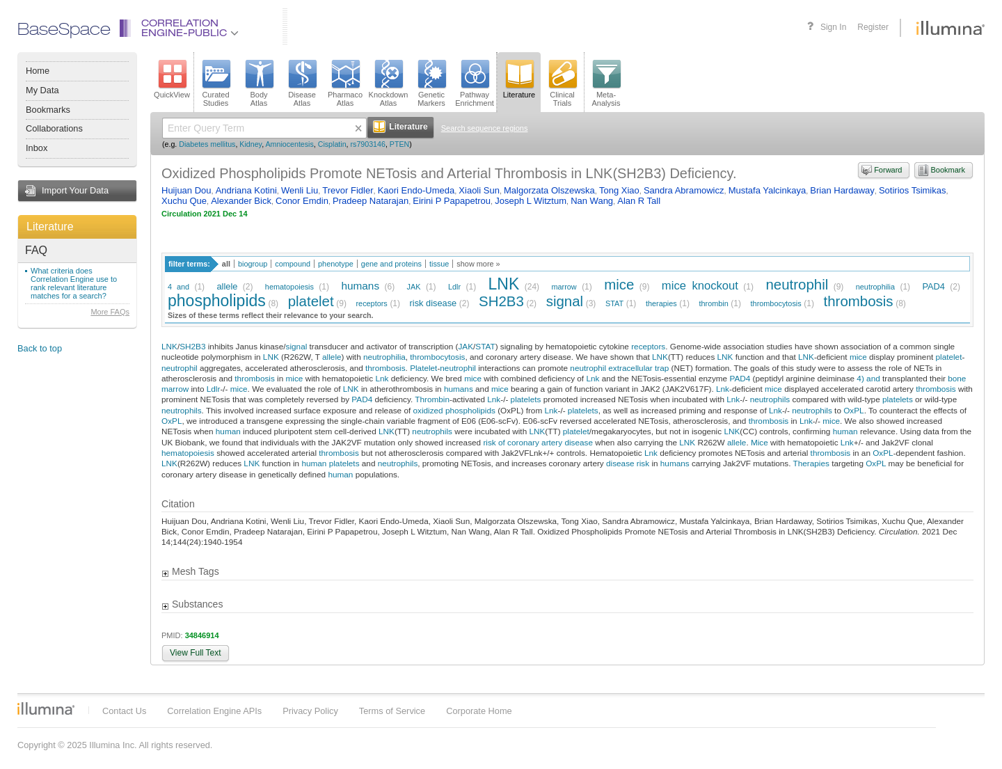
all (226, 264)
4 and (178, 287)
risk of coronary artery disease (538, 442)
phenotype (335, 264)
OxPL (853, 410)
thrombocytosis (776, 303)
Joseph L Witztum (530, 201)
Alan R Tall (638, 201)
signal (564, 301)
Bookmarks (48, 109)
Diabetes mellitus (207, 144)
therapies (661, 303)
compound (292, 264)
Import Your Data (75, 190)
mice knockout (700, 285)
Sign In (833, 27)
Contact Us (124, 711)
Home (37, 70)
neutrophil (796, 284)
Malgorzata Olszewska (549, 190)
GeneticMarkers (431, 83)
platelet (311, 301)
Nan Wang (592, 201)
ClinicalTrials (562, 83)
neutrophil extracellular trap (619, 367)
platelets (526, 399)
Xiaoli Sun (479, 190)
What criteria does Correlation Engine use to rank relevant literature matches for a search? (74, 283)
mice (619, 284)
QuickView (172, 79)
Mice (759, 442)
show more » (478, 264)
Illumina (45, 708)
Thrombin (432, 399)
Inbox (36, 148)
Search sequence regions (484, 128)
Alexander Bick (241, 201)
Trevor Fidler (347, 190)
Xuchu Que (184, 201)
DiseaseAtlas (302, 83)
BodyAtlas (259, 83)
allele (227, 286)
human (228, 431)
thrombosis (858, 301)
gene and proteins (391, 264)
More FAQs (109, 312)
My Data (42, 90)
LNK (504, 284)
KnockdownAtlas (388, 83)
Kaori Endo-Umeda (416, 190)
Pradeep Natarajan (370, 201)
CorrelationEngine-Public (190, 28)
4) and (868, 378)
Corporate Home (479, 711)
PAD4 (933, 286)
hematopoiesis (289, 287)
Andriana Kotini (246, 190)
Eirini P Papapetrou (452, 201)
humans (360, 286)
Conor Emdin (302, 201)
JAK (414, 287)
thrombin (713, 303)
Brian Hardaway (842, 190)
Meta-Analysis (606, 83)
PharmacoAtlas (345, 83)
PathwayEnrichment (474, 83)
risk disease (433, 303)
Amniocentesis (290, 144)
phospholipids (217, 301)
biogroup (252, 264)
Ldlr (454, 287)
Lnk (381, 378)
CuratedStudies (216, 83)
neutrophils (770, 399)
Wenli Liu (299, 190)
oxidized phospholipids (454, 410)
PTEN (399, 144)
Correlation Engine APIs (214, 711)
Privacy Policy (310, 711)
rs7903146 (368, 144)
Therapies (811, 463)
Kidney (250, 144)
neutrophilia (875, 287)
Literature (50, 226)
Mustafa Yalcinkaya (767, 190)
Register (873, 27)
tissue (439, 264)
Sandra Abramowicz (684, 190)
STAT (614, 303)
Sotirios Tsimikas (912, 190)
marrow (563, 287)
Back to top (39, 348)
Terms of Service (392, 711)
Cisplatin (332, 144)
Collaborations (54, 128)
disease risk (627, 463)
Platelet (423, 367)
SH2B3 (501, 301)
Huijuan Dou (186, 190)
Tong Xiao (619, 190)
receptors (371, 303)
